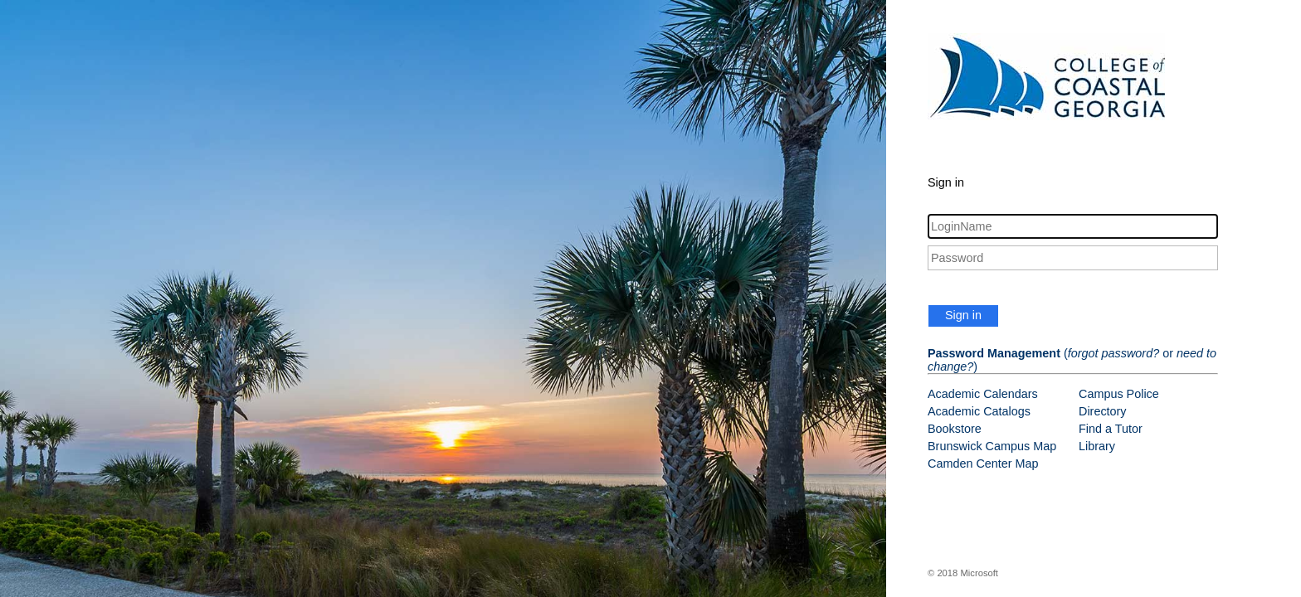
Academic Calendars (983, 393)
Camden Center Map (983, 463)
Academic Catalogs (979, 411)
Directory (1103, 411)
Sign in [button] (963, 315)
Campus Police (1119, 393)
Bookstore (955, 428)
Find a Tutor (1111, 428)
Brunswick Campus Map (992, 446)
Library (1097, 446)
